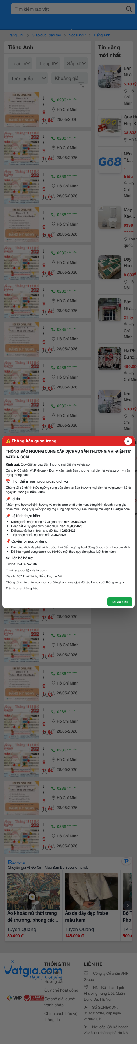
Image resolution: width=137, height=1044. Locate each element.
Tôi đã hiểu (119, 601)
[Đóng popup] (128, 441)
